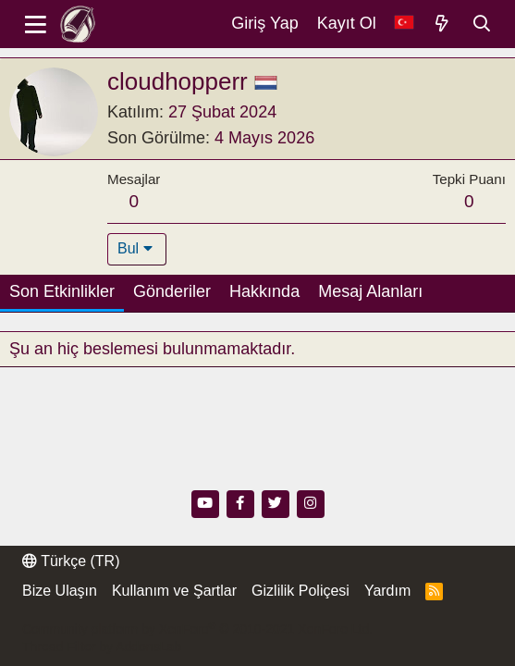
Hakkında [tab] (264, 291)
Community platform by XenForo (197, 629)
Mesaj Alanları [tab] (370, 291)
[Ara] (482, 24)
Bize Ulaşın (59, 590)
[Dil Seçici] (404, 24)
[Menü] (35, 24)
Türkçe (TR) (70, 561)
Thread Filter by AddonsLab (101, 646)
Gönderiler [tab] (172, 291)
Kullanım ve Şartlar (174, 590)
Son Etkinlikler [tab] (62, 291)
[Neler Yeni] (442, 24)
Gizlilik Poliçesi (300, 590)
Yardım (387, 590)
